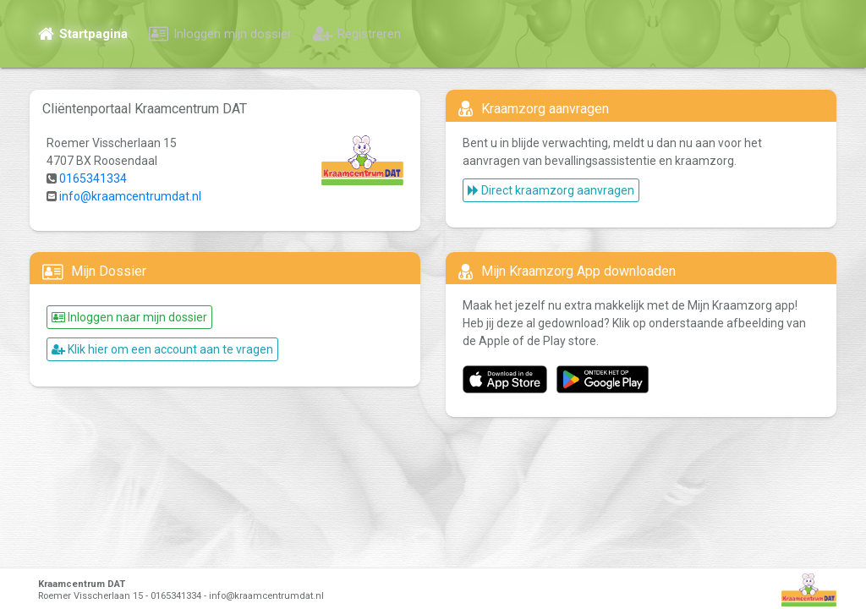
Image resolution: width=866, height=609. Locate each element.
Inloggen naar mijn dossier (129, 317)
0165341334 (93, 178)
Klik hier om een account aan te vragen (162, 349)
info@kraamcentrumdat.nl (130, 196)
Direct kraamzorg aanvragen (551, 190)
